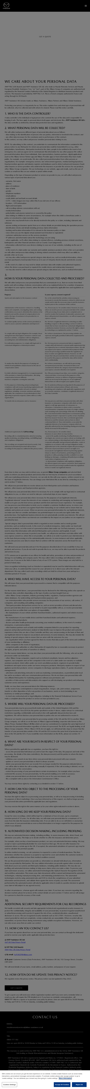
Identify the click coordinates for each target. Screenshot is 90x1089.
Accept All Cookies (62, 1086)
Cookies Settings (9, 1086)
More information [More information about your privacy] (65, 1079)
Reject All (79, 1086)
